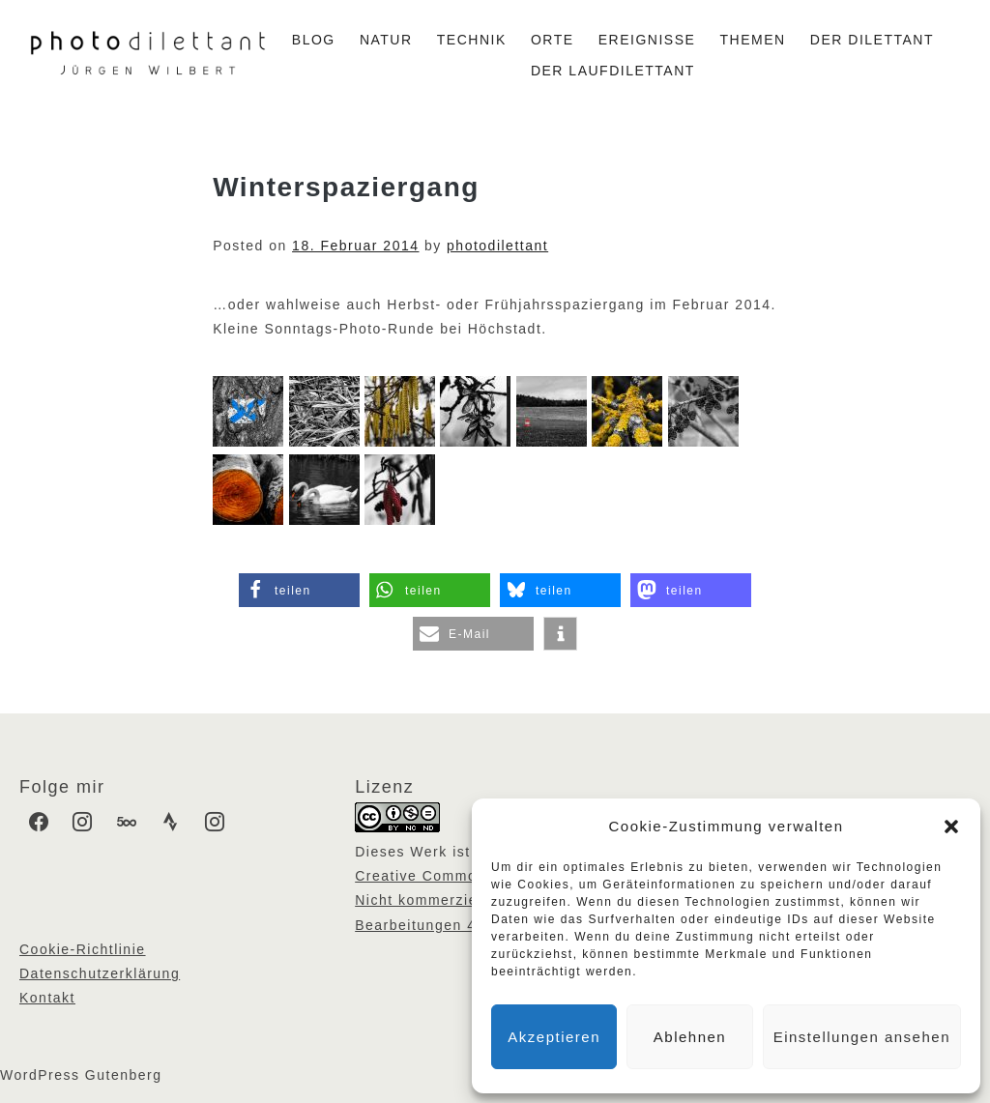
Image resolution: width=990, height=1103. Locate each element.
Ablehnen (690, 1037)
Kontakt (47, 997)
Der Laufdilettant (613, 70)
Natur (386, 39)
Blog (313, 39)
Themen (753, 39)
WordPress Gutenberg (81, 1075)
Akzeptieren (554, 1037)
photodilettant (497, 245)
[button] (951, 826)
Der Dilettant (872, 39)
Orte (552, 39)
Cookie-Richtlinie (82, 949)
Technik (472, 39)
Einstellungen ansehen (861, 1037)
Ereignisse (647, 39)
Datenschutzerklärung (99, 973)
